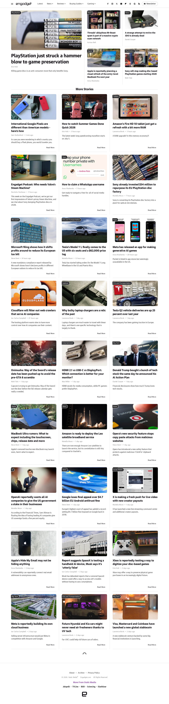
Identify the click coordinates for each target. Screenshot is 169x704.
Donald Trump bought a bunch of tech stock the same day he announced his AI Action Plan (135, 374)
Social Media (117, 470)
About (71, 673)
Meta (90, 13)
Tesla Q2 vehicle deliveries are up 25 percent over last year (134, 312)
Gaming (90, 4)
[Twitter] (117, 4)
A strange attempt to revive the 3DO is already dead (140, 34)
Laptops (65, 283)
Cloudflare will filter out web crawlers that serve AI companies (33, 312)
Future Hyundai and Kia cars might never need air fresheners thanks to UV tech (83, 627)
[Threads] (130, 4)
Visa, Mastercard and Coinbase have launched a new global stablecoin (134, 626)
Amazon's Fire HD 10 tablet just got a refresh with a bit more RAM (134, 126)
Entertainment (67, 343)
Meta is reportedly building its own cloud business (32, 626)
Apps (64, 157)
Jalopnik (66, 687)
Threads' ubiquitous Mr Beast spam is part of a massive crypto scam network (102, 36)
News (49, 4)
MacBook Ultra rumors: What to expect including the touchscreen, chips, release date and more (31, 437)
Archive (81, 673)
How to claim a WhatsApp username (83, 184)
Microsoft (15, 220)
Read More (50, 147)
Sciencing (91, 687)
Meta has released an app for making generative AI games (134, 249)
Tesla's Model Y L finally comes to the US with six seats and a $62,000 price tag (84, 251)
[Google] (134, 4)
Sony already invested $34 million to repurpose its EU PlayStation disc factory (134, 188)
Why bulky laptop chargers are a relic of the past (84, 312)
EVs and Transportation (71, 220)
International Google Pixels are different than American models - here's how (30, 128)
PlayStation (16, 13)
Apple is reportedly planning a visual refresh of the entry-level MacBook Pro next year (102, 74)
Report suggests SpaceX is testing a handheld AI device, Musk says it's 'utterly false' (83, 564)
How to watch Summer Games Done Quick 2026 (83, 126)
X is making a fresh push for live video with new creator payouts (135, 499)
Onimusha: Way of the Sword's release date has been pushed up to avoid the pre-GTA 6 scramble (33, 374)
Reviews (60, 4)
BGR (83, 687)
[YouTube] (121, 4)
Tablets (115, 96)
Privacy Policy (94, 673)
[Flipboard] (125, 4)
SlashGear (102, 687)
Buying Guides (76, 4)
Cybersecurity (17, 533)
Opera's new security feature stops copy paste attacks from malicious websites (133, 437)
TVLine (75, 687)
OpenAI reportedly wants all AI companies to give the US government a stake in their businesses (33, 501)
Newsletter (150, 4)
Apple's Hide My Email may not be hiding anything (31, 562)
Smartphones (16, 96)
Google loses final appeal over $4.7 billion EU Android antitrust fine (82, 499)
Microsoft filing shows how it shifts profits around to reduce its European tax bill (33, 251)
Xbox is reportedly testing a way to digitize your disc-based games (133, 562)
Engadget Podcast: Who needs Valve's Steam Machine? (33, 186)
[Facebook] (108, 4)
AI (12, 283)
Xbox (115, 533)
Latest (40, 4)
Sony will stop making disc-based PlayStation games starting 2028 (141, 72)
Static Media (72, 677)
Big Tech (116, 343)
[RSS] (139, 4)
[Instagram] (112, 4)
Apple (90, 51)
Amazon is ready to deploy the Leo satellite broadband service (82, 435)
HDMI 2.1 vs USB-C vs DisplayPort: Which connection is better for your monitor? (83, 374)
